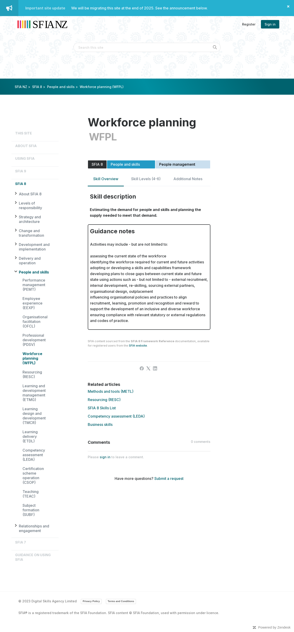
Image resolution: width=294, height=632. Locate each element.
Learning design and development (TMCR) (34, 416)
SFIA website (138, 345)
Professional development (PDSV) (34, 340)
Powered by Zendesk (274, 627)
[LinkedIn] (155, 368)
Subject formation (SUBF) (31, 510)
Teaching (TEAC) (31, 493)
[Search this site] (147, 47)
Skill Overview (105, 179)
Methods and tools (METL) (110, 391)
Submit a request (169, 478)
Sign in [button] (270, 24)
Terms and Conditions (121, 601)
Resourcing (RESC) (32, 374)
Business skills (100, 424)
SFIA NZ (21, 87)
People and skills (61, 87)
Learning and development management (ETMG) (34, 393)
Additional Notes (187, 179)
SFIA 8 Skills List (102, 408)
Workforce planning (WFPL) (32, 358)
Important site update (45, 8)
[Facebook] (142, 368)
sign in (105, 457)
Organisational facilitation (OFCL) (35, 321)
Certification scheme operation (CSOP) (33, 475)
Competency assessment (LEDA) (34, 455)
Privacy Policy (91, 601)
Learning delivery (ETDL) (30, 436)
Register (248, 24)
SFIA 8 (37, 87)
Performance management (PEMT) (34, 285)
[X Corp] (148, 368)
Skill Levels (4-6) (146, 179)
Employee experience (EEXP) (32, 303)
